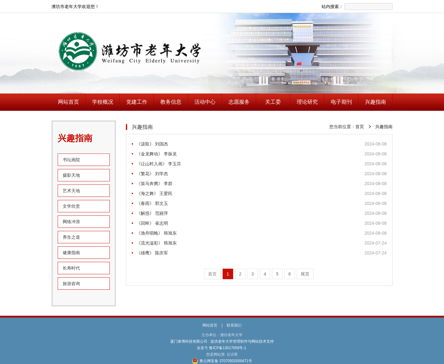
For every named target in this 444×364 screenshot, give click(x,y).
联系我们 (234, 325)
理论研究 (307, 102)
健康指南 (71, 252)
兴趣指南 (375, 102)
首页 (359, 126)
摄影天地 (71, 175)
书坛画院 (71, 159)
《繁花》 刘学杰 (152, 173)
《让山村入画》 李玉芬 (158, 163)
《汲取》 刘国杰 (152, 143)
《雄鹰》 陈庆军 (152, 252)
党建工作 (136, 102)
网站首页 (68, 102)
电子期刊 (341, 102)
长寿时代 (71, 268)
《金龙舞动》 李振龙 (156, 153)
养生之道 (71, 237)
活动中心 (204, 102)
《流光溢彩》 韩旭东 (156, 242)
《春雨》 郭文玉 (152, 203)
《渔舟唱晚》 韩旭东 (156, 233)
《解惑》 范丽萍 (152, 213)
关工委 (273, 102)
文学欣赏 (71, 206)
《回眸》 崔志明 (152, 223)
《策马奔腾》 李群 (154, 183)
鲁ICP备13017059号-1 (227, 348)
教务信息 (170, 102)
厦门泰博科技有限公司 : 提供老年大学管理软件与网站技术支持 (222, 341)
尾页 (305, 273)
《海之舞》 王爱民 (154, 193)
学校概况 (102, 102)
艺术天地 (71, 190)
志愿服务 (239, 102)
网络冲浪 (71, 221)
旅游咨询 (71, 283)
